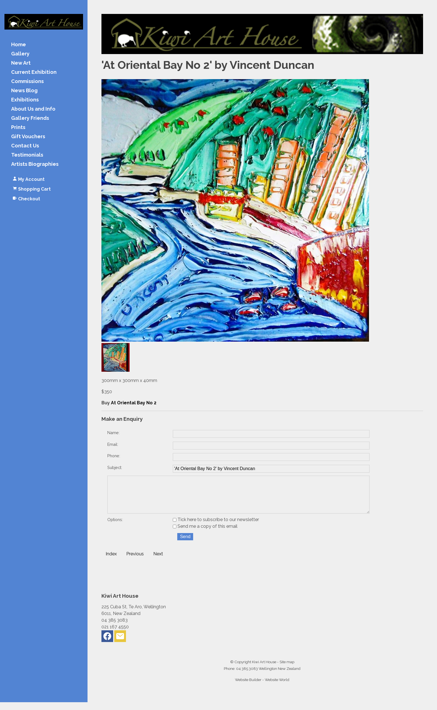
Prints (18, 127)
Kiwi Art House (264, 669)
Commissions (27, 81)
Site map (287, 669)
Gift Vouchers (28, 136)
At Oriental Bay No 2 (133, 402)
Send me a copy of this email (205, 534)
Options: (115, 527)
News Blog (24, 90)
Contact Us (25, 146)
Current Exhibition (34, 72)
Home (18, 44)
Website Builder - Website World (262, 687)
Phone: (113, 455)
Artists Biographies (35, 164)
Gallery (20, 54)
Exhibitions (25, 100)
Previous (135, 561)
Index (111, 561)
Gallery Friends (30, 118)
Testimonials (27, 155)
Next (158, 561)
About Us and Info (33, 109)
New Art (21, 63)
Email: (112, 444)
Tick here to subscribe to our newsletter (216, 527)
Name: (113, 432)
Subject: (114, 467)
